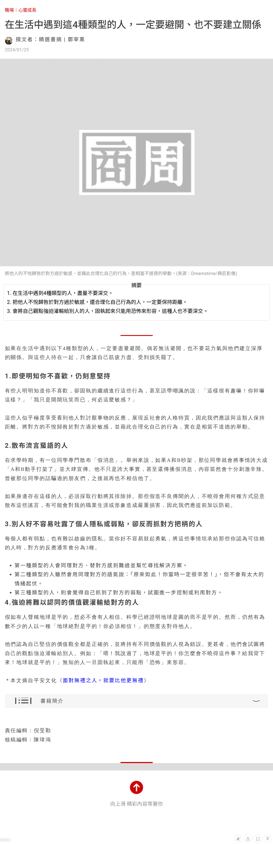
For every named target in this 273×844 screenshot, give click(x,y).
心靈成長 (27, 10)
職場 (9, 10)
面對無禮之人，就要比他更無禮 (103, 680)
